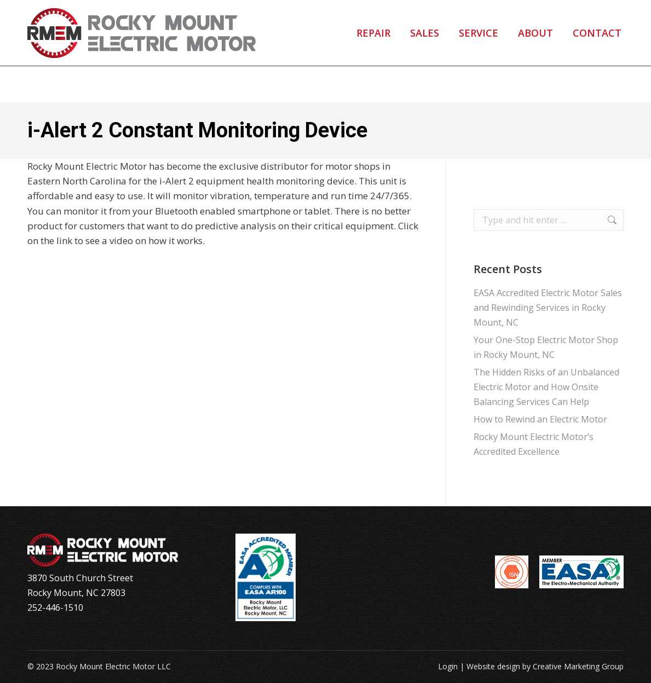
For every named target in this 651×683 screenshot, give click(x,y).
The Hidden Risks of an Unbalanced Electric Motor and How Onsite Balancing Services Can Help (546, 387)
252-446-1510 (76, 18)
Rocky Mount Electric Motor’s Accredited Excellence (534, 444)
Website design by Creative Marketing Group (545, 666)
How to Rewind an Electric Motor (540, 419)
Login (448, 666)
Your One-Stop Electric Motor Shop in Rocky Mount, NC (546, 347)
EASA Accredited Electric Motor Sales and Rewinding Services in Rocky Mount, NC (548, 307)
